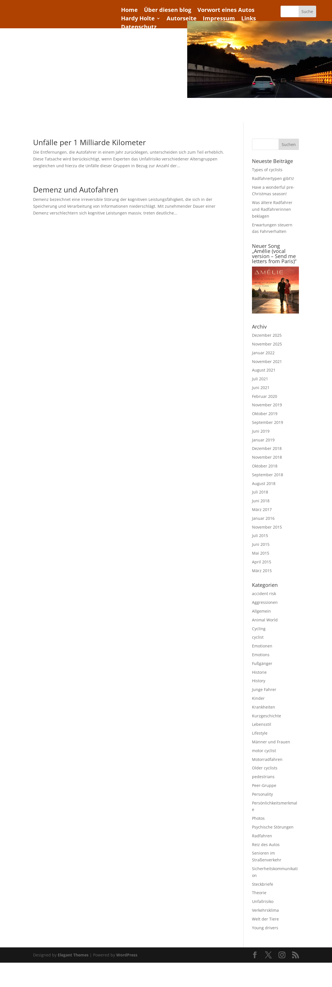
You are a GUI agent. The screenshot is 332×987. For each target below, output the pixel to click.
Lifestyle (260, 732)
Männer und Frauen (271, 741)
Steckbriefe (262, 883)
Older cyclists (264, 767)
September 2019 (267, 421)
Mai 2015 (260, 552)
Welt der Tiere (265, 918)
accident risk (264, 593)
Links (248, 19)
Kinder (258, 697)
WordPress (126, 954)
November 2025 (267, 343)
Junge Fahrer (264, 688)
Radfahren (262, 835)
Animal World (265, 619)
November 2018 (267, 456)
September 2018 (267, 474)
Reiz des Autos (266, 843)
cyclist (258, 636)
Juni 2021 (261, 386)
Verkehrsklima (265, 909)
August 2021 (263, 369)
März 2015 (262, 569)
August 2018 (263, 482)
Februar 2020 (264, 395)
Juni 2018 (261, 500)
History (258, 680)
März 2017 (262, 508)
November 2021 (267, 360)
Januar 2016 (263, 517)
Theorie (259, 892)
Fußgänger (262, 662)
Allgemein (261, 610)
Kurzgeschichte (266, 715)
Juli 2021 (260, 378)
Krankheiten (263, 706)
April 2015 (261, 561)
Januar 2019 (263, 439)
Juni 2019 (261, 430)
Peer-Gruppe (264, 784)
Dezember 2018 (267, 447)
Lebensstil (261, 723)
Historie (259, 671)
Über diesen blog (167, 11)
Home (129, 11)
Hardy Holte (138, 19)
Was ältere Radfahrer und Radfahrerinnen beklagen (272, 208)
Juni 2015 (261, 543)
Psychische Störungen (273, 826)
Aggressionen (265, 601)
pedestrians (263, 775)
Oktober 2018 (264, 465)
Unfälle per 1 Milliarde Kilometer (89, 141)
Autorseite (182, 19)
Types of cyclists (267, 168)
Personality (262, 793)
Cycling (259, 627)
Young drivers (265, 927)
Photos (258, 817)
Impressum (219, 19)
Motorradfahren (267, 758)
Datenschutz (139, 28)
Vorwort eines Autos (226, 11)
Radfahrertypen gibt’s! (273, 177)
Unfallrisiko (262, 900)
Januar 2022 (263, 352)
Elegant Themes (73, 954)
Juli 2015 (260, 535)
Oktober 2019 (264, 413)
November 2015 (267, 526)
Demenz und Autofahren (75, 189)
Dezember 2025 (267, 334)
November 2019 (267, 404)
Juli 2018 (260, 491)
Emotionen (262, 645)
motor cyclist (264, 749)
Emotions (261, 653)
